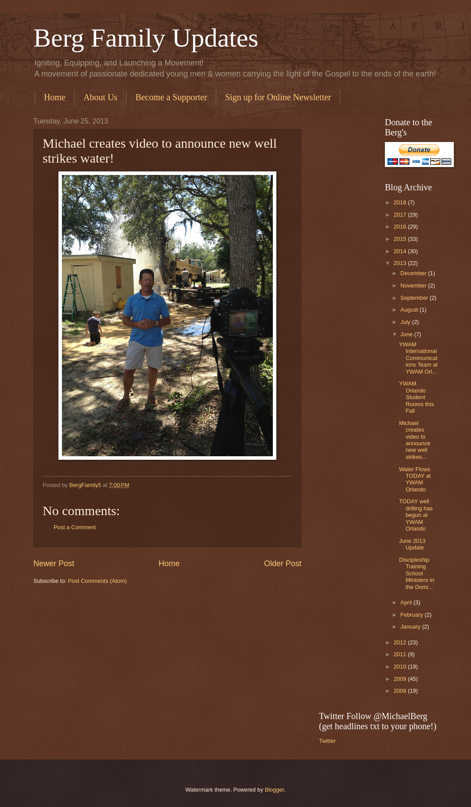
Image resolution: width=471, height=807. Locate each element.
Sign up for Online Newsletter (278, 97)
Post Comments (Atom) (97, 581)
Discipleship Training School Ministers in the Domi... (416, 573)
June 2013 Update (412, 544)
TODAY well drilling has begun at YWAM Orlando (416, 515)
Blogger (274, 789)
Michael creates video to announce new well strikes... (415, 440)
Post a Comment (75, 527)
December (414, 273)
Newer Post (53, 563)
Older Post (282, 563)
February (412, 614)
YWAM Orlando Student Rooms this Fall (416, 397)
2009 (401, 679)
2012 (401, 642)
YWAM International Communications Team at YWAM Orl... (418, 358)
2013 (401, 263)
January (411, 626)
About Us (100, 97)
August (410, 309)
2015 (401, 239)
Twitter (327, 741)
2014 (401, 251)
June (407, 334)
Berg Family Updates (145, 37)
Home (54, 97)
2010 (401, 666)
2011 (401, 654)
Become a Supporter (171, 97)
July (406, 322)
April (406, 602)
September (415, 297)
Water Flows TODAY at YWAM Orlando (415, 479)
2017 (401, 214)
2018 (401, 202)
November (414, 285)
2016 (401, 226)
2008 (401, 690)
